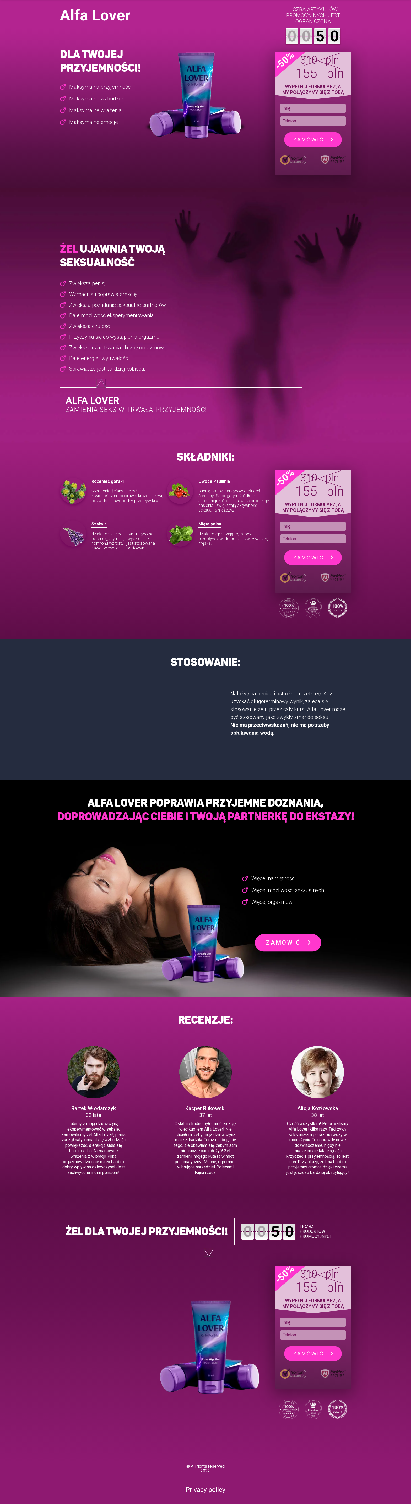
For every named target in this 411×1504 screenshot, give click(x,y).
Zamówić (313, 140)
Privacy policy (205, 1490)
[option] (109, 499)
